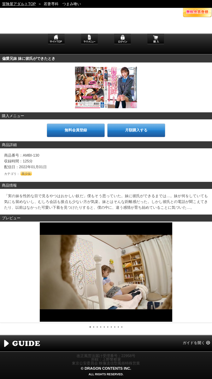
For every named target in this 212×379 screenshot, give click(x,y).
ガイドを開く (194, 343)
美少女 (26, 173)
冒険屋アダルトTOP (19, 4)
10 (121, 326)
